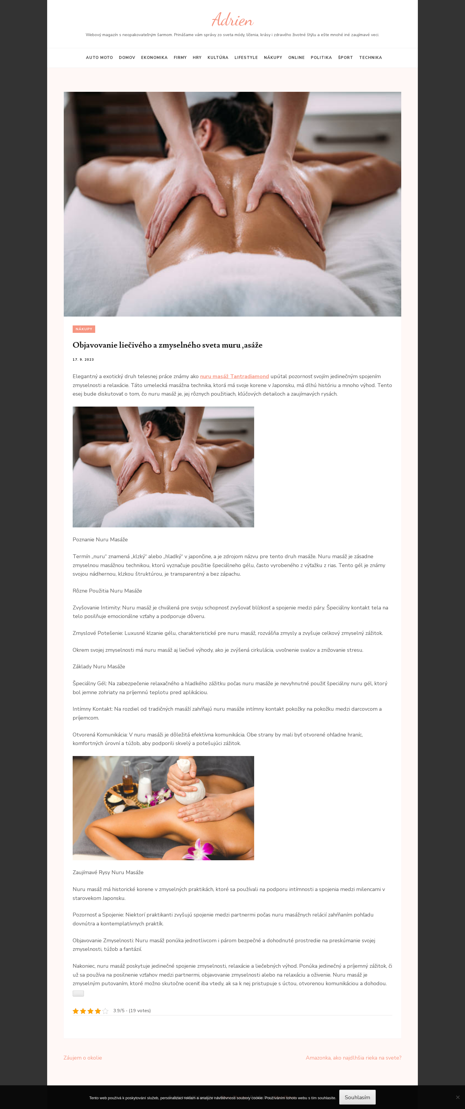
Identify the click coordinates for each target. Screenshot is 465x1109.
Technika (370, 57)
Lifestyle (246, 57)
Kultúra (218, 57)
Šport (345, 57)
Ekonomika (154, 57)
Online (296, 57)
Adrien (232, 19)
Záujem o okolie (82, 1057)
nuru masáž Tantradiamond (234, 376)
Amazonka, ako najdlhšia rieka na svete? (354, 1057)
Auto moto (99, 57)
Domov (127, 57)
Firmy (180, 57)
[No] (458, 1097)
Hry (197, 57)
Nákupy (273, 57)
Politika (321, 57)
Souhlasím (357, 1097)
